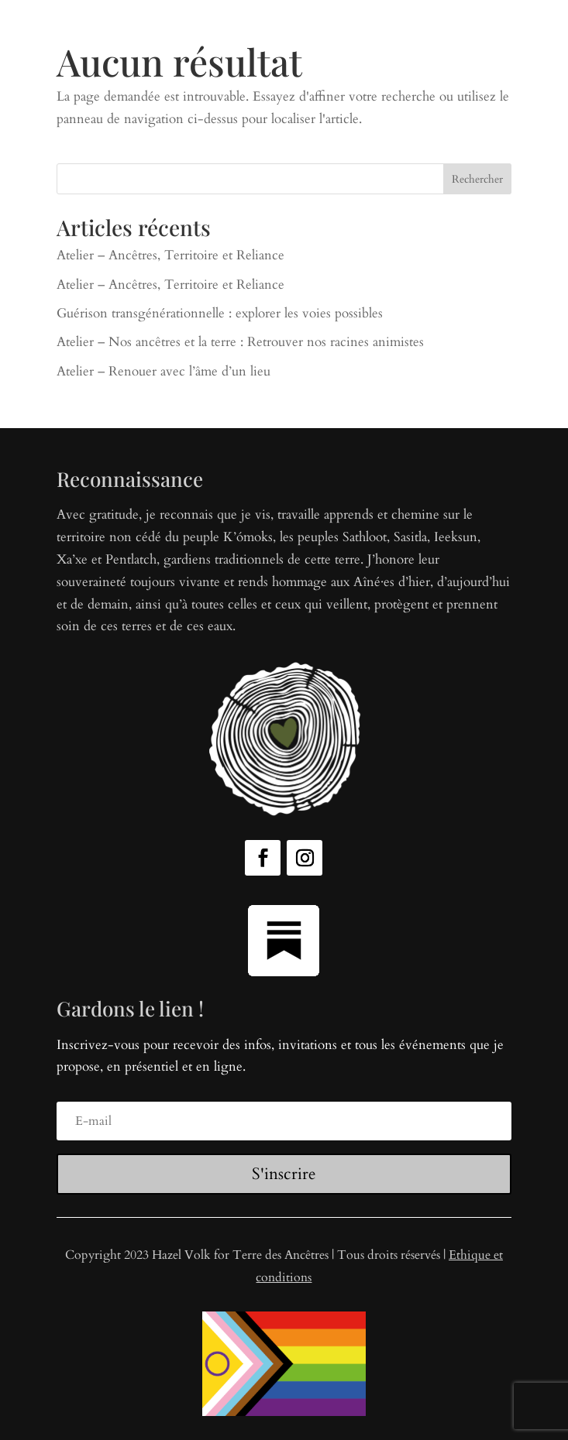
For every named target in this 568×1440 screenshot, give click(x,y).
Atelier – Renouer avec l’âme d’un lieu (163, 371)
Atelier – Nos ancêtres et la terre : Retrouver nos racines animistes (240, 342)
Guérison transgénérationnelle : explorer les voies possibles (220, 313)
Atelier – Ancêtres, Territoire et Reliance (170, 255)
